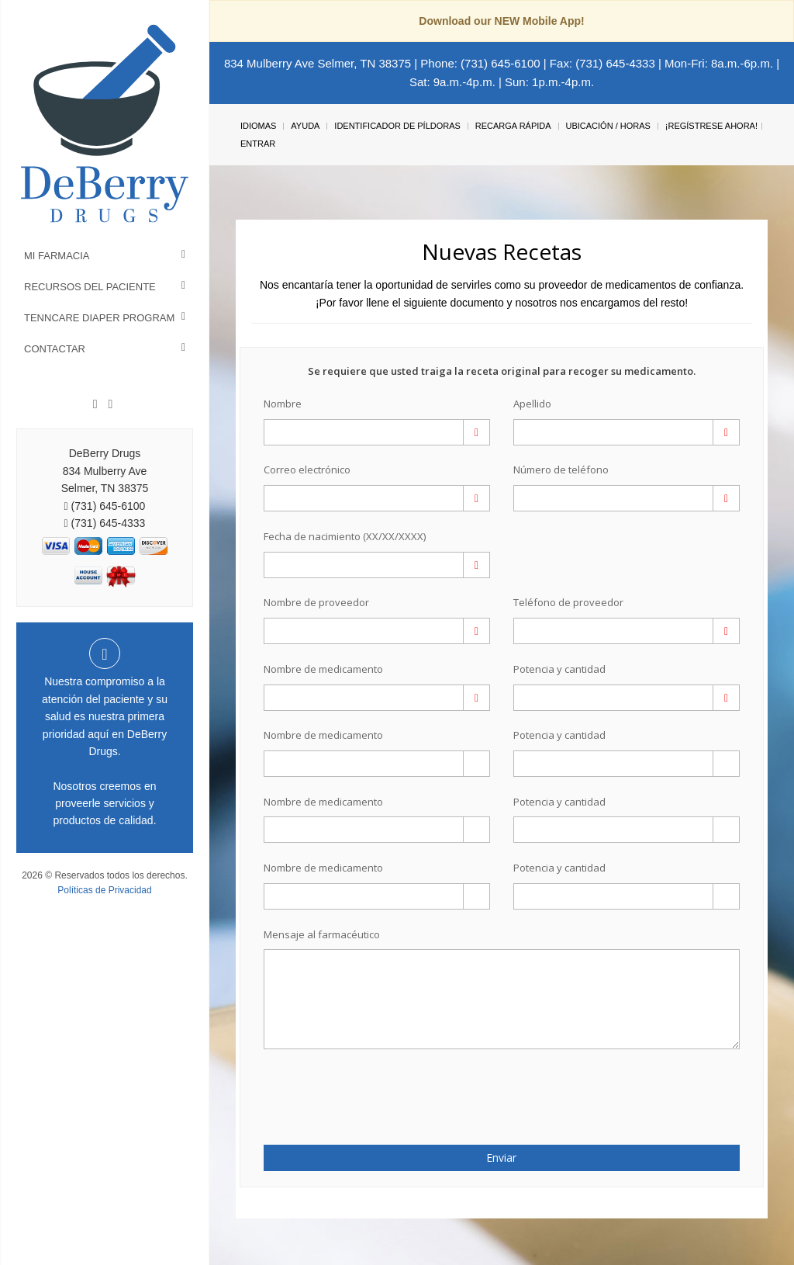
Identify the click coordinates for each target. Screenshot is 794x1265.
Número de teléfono (561, 470)
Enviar (501, 1157)
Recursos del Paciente (90, 287)
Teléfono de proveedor (568, 602)
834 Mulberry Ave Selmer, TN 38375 (317, 63)
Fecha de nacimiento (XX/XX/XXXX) (345, 536)
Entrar (257, 143)
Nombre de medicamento (323, 669)
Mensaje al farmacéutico (322, 934)
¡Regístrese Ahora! (711, 125)
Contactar (54, 349)
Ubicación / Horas (608, 125)
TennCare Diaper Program (99, 318)
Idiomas (258, 125)
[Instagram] (110, 404)
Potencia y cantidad (559, 669)
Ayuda (305, 125)
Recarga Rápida (513, 125)
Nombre (283, 404)
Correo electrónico (307, 470)
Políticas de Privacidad (104, 890)
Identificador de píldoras (397, 125)
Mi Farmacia (57, 256)
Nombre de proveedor (316, 602)
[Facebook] (95, 404)
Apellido (532, 404)
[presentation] (354, 1088)
